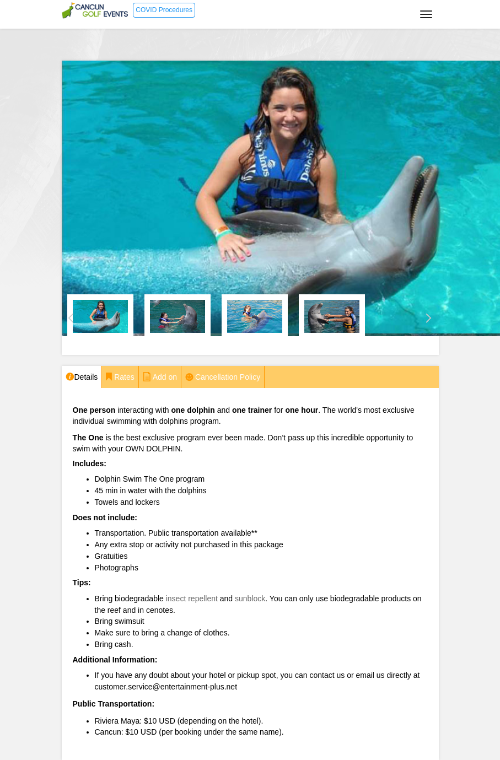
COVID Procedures (164, 10)
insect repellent (192, 598)
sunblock (250, 598)
